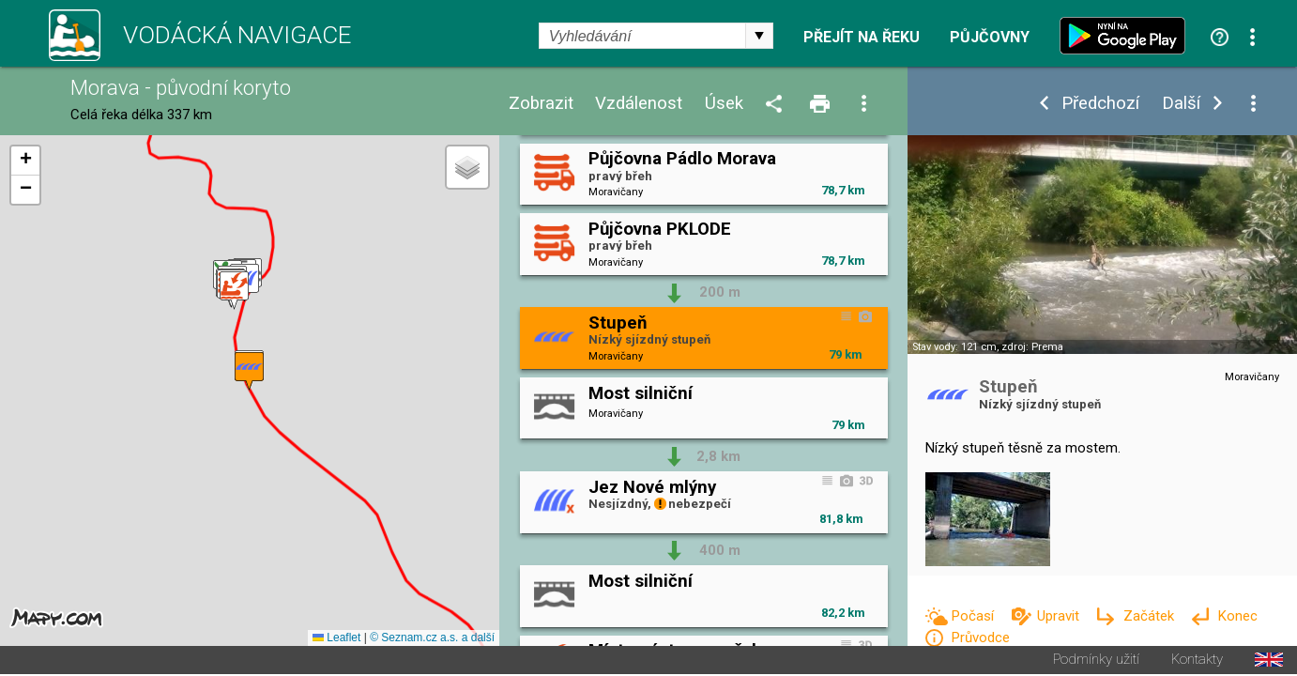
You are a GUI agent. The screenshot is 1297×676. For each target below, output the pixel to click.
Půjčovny (990, 37)
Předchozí (1100, 104)
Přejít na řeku (861, 37)
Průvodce (980, 637)
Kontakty (1197, 661)
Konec (1237, 615)
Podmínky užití (1096, 661)
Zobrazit (541, 104)
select (759, 35)
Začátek (1150, 615)
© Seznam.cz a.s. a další (432, 639)
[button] (234, 291)
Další (1181, 104)
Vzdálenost (638, 104)
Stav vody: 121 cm (954, 347)
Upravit (1060, 615)
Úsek (724, 104)
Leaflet (336, 639)
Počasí (974, 615)
